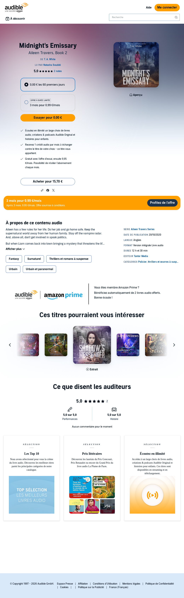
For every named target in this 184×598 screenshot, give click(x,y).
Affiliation (83, 583)
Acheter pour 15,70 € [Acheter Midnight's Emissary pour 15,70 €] (47, 181)
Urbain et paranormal (39, 269)
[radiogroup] (47, 94)
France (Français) (118, 587)
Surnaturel (34, 259)
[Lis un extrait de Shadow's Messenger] (92, 369)
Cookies (64, 587)
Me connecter (167, 7)
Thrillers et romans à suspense (68, 259)
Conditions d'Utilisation (105, 583)
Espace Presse (65, 583)
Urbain (13, 269)
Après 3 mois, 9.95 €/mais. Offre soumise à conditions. (35, 203)
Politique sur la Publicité (91, 587)
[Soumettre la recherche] (176, 17)
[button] (42, 190)
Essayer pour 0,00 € (48, 118)
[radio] (47, 84)
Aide (149, 7)
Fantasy (14, 259)
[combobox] (144, 17)
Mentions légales (131, 583)
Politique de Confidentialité (159, 583)
